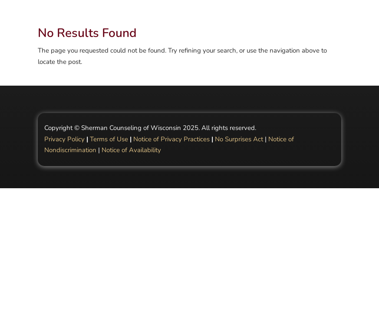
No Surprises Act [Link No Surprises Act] (239, 139)
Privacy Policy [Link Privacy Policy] (64, 139)
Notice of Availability (131, 150)
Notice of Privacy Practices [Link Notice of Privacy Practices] (171, 139)
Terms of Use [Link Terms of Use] (109, 139)
